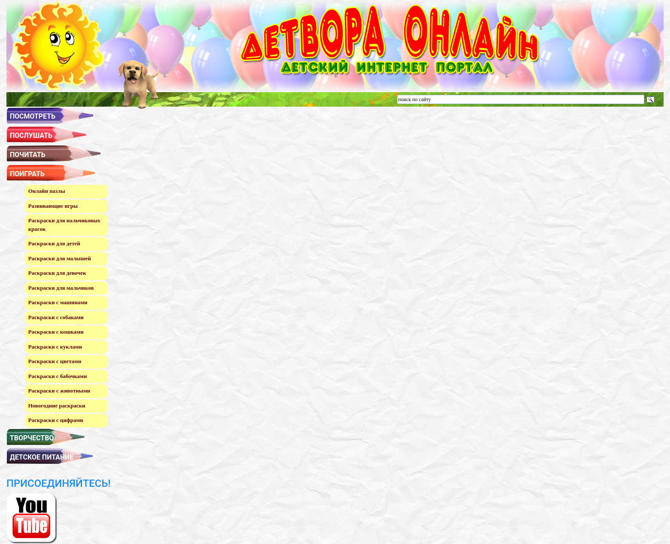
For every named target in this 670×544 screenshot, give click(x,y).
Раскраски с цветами (54, 361)
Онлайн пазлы (46, 191)
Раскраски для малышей (59, 258)
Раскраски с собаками (56, 317)
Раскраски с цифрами (55, 420)
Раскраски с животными (59, 390)
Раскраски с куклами (55, 346)
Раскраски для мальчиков (61, 288)
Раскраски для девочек (57, 273)
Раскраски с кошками (55, 332)
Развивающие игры (53, 206)
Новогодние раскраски (56, 405)
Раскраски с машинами (58, 302)
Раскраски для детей (54, 243)
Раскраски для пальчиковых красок (64, 224)
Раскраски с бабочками (57, 376)
